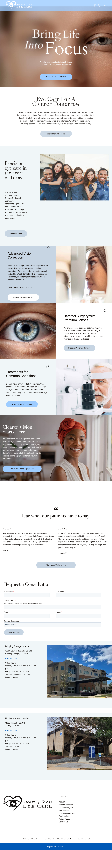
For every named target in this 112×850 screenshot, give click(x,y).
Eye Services (64, 810)
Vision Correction (66, 805)
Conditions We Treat (67, 813)
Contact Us (63, 822)
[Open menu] (104, 5)
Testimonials (64, 816)
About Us (62, 802)
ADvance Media (86, 839)
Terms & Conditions (59, 839)
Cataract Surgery (66, 807)
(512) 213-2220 (11, 658)
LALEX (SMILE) (19, 284)
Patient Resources (66, 819)
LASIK (8, 284)
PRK (28, 284)
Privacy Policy (47, 839)
